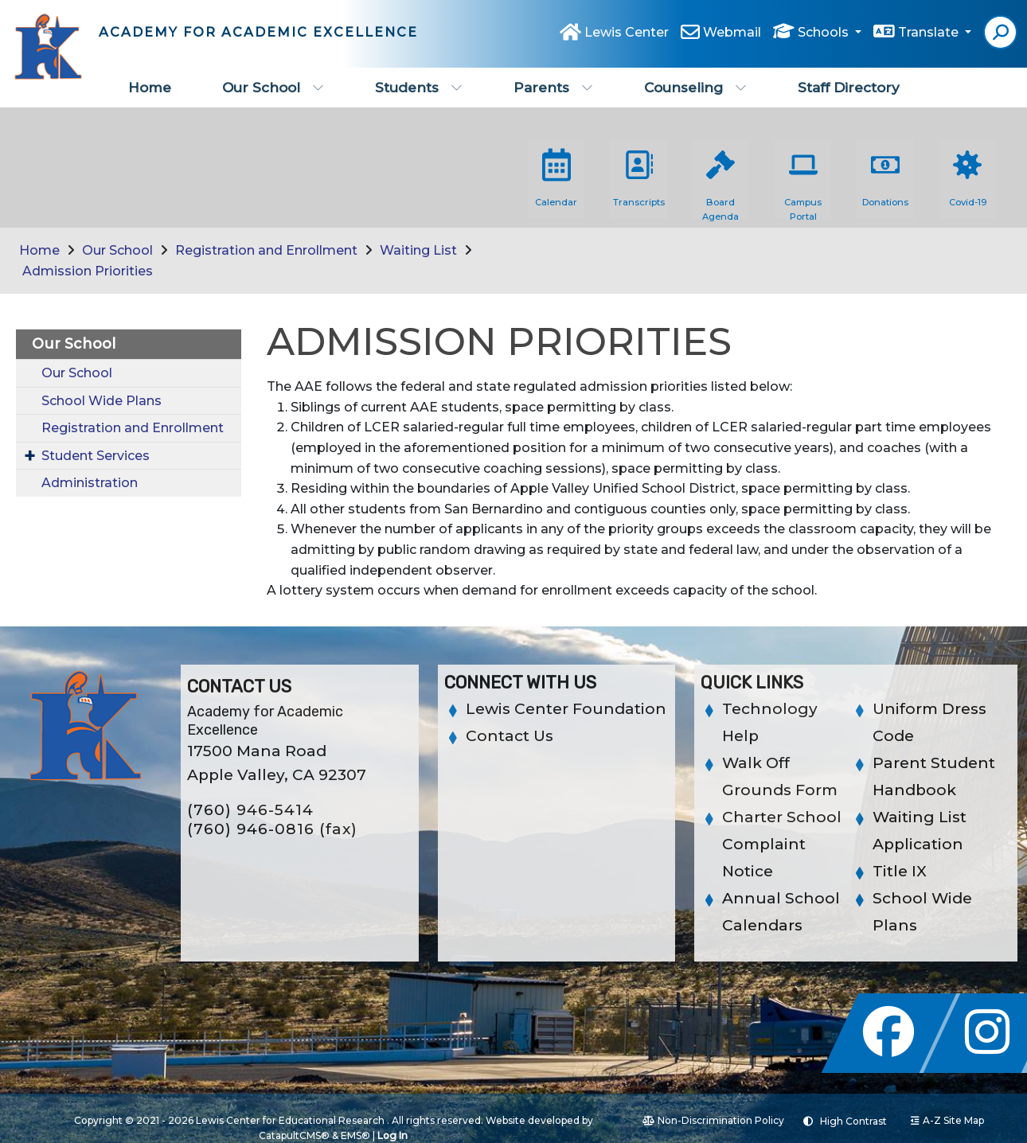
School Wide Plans (101, 400)
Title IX (900, 871)
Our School (273, 88)
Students (419, 88)
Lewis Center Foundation (566, 709)
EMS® (355, 1135)
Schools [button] (825, 33)
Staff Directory (849, 88)
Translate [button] (930, 33)
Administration (89, 482)
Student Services (95, 455)
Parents (553, 88)
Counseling (695, 88)
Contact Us (509, 736)
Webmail (732, 33)
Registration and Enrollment (266, 250)
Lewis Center (626, 33)
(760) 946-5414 (250, 810)
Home (149, 88)
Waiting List (418, 250)
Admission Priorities (87, 271)
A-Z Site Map (947, 1120)
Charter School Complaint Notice (782, 844)
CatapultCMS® (294, 1135)
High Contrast (853, 1121)
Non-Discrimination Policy (713, 1120)
